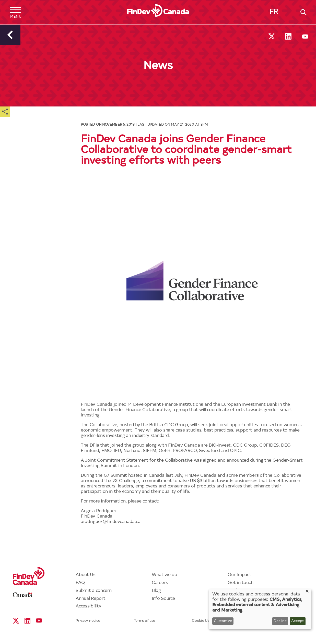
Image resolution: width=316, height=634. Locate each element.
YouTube (305, 36)
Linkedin (288, 36)
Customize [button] (223, 621)
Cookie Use (201, 621)
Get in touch (240, 583)
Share (5, 111)
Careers (160, 583)
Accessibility (88, 606)
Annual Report (90, 598)
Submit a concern (93, 591)
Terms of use (144, 621)
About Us (86, 575)
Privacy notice (88, 621)
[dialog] (260, 609)
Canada (22, 594)
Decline (280, 621)
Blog (156, 591)
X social (271, 36)
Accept (297, 621)
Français (274, 13)
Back (10, 35)
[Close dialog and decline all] (307, 592)
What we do (164, 575)
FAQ (80, 583)
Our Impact (239, 575)
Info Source (163, 598)
